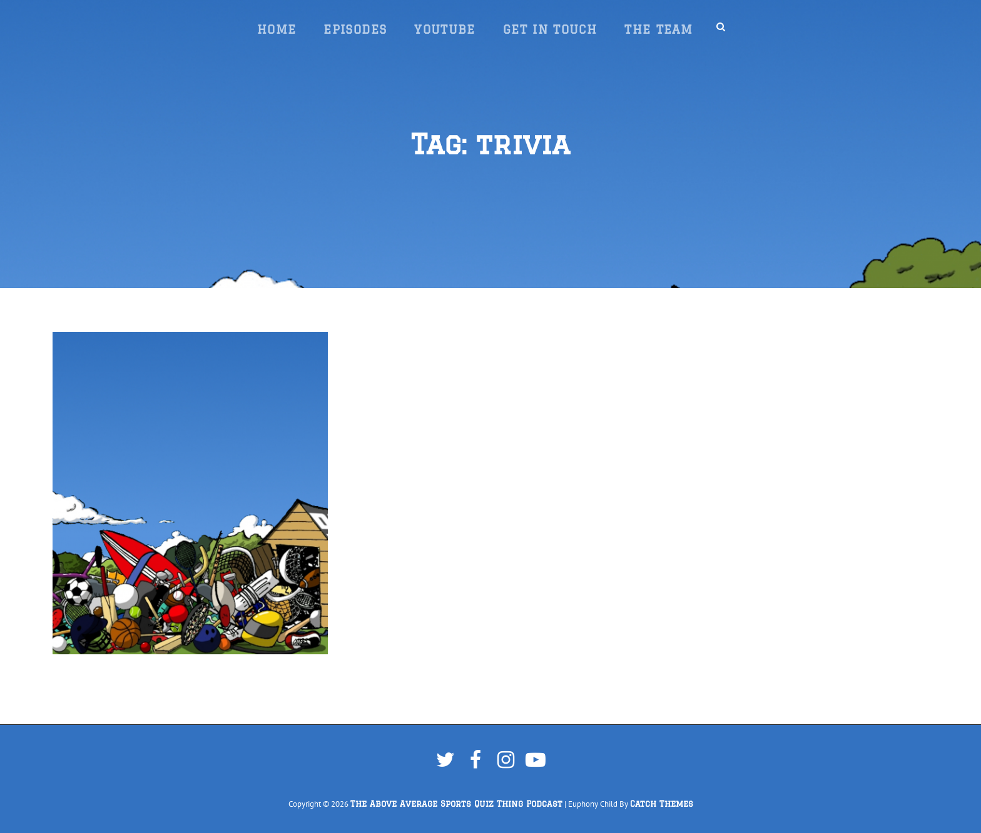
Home (276, 29)
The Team (658, 29)
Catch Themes (661, 804)
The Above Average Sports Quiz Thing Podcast (456, 804)
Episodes (355, 29)
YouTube (444, 29)
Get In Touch (550, 29)
